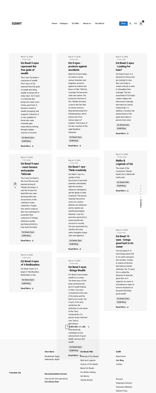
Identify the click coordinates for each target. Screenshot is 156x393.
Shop (123, 23)
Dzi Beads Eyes (28, 280)
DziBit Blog (26, 283)
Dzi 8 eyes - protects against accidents (77, 66)
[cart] (141, 23)
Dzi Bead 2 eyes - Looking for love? (125, 66)
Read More (27, 288)
